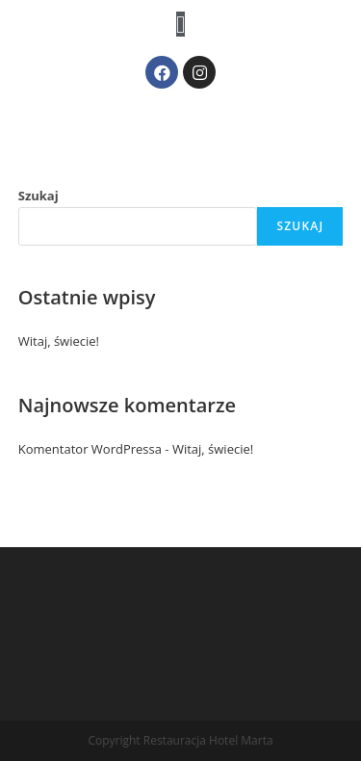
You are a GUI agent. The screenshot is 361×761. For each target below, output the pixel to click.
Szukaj (38, 195)
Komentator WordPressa (90, 449)
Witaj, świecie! (58, 341)
